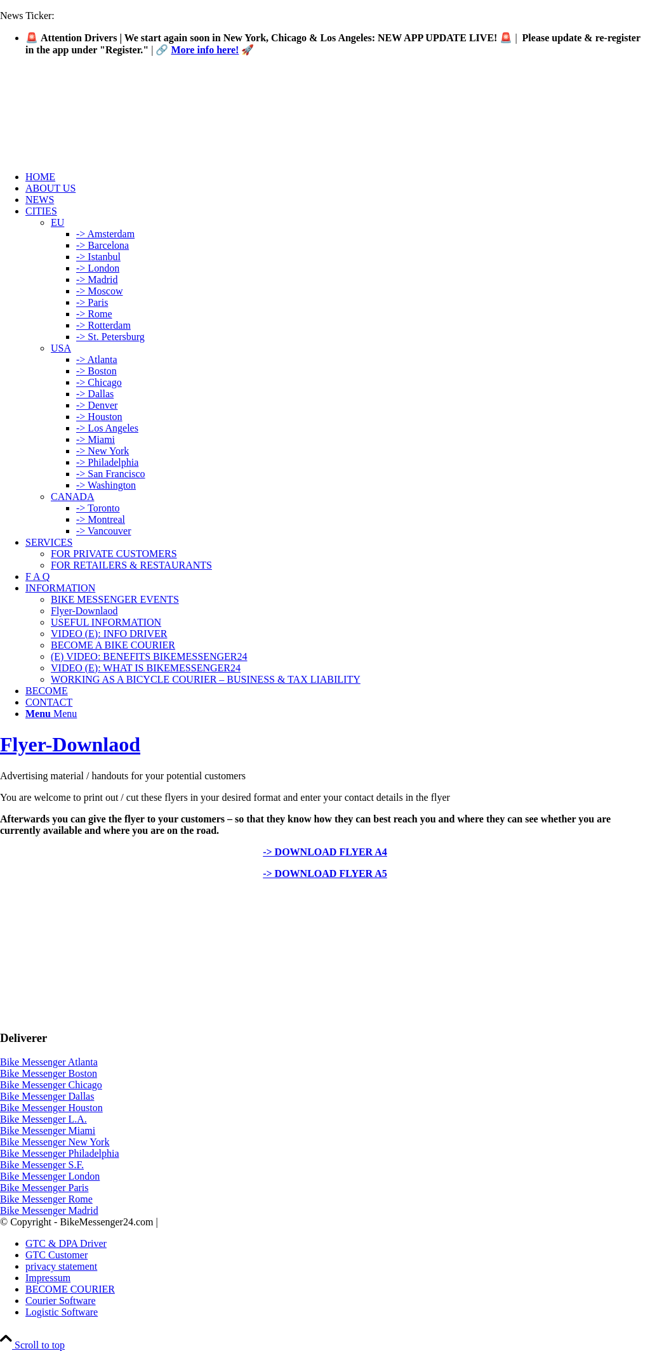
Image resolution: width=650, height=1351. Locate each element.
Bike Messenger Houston (51, 1107)
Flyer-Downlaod (70, 744)
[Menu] (51, 713)
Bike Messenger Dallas (47, 1096)
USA (61, 348)
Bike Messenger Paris (44, 1187)
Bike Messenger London (50, 1176)
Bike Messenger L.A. (43, 1119)
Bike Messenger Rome (46, 1199)
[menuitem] (337, 177)
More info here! (205, 49)
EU (57, 222)
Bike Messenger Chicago (51, 1084)
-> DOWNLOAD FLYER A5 (325, 873)
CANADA (72, 496)
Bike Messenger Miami (47, 1130)
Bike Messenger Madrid (49, 1210)
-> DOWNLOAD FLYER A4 (325, 852)
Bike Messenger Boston (48, 1073)
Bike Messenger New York (54, 1142)
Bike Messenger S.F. (42, 1164)
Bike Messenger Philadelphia (59, 1153)
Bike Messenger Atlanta (49, 1062)
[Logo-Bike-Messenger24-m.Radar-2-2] (95, 126)
